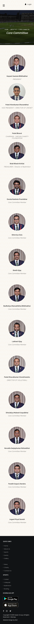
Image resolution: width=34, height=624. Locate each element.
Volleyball (7, 582)
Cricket (6, 579)
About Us (7, 549)
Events (6, 555)
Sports (6, 552)
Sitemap (13, 617)
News (6, 564)
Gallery (6, 558)
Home (6, 29)
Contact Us (7, 571)
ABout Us (13, 29)
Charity (6, 567)
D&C (16, 620)
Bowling (6, 589)
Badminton (7, 585)
